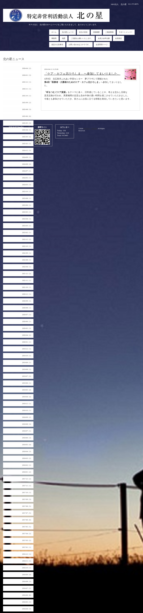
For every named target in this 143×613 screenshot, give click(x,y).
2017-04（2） (27, 533)
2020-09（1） (27, 301)
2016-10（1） (27, 568)
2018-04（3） (27, 451)
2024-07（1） (27, 171)
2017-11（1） (27, 486)
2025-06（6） (27, 116)
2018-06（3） (27, 438)
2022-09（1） (27, 253)
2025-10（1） (27, 96)
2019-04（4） (27, 397)
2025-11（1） (27, 89)
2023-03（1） (27, 226)
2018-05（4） (27, 444)
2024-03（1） (27, 184)
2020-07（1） (27, 314)
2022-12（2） (27, 239)
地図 (63, 38)
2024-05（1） (27, 178)
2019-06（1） (27, 383)
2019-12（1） (27, 349)
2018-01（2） (27, 472)
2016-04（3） (27, 609)
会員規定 (118, 38)
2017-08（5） (27, 506)
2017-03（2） (27, 540)
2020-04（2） (27, 335)
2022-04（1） (27, 267)
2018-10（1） (27, 410)
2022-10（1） (27, 246)
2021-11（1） (27, 280)
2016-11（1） (27, 561)
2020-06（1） (27, 321)
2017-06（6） (27, 520)
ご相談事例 (109, 32)
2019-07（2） (27, 376)
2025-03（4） (27, 137)
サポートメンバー (125, 32)
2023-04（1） (27, 219)
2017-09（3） (27, 499)
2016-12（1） (27, 554)
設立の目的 (83, 32)
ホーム (53, 32)
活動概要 (96, 32)
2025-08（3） (27, 109)
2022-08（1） (27, 260)
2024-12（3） (27, 150)
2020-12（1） (27, 294)
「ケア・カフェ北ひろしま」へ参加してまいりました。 (82, 73)
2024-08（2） (27, 164)
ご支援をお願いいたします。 (81, 38)
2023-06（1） (27, 205)
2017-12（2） (27, 479)
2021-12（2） (27, 273)
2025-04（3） (27, 130)
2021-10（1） (27, 287)
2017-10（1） (27, 492)
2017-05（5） (27, 527)
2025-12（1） (27, 82)
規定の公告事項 (57, 44)
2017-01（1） (27, 547)
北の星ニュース (68, 32)
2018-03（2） (27, 458)
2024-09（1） (27, 157)
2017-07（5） (27, 513)
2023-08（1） (27, 198)
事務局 (53, 38)
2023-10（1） (27, 191)
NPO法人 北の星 (90, 128)
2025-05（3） (27, 123)
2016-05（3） (27, 602)
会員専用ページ (102, 44)
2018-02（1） (27, 465)
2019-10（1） (27, 356)
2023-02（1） (27, 232)
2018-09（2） (27, 417)
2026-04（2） (27, 68)
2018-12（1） (27, 403)
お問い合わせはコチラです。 (79, 44)
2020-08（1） (27, 308)
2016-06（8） (27, 595)
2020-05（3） (27, 328)
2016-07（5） (27, 588)
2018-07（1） (27, 431)
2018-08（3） (27, 424)
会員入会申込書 (104, 38)
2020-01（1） (27, 342)
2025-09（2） (27, 102)
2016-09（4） (27, 574)
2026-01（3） (27, 75)
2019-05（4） (27, 390)
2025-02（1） (27, 143)
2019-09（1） (27, 362)
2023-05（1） (27, 212)
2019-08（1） (27, 369)
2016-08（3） (27, 581)
